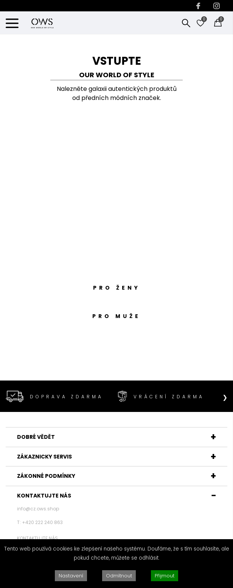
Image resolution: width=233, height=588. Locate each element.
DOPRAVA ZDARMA (66, 396)
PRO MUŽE (116, 316)
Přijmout (164, 575)
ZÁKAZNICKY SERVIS (44, 456)
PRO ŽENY (116, 288)
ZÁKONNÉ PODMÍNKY (46, 476)
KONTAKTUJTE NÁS (44, 495)
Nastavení (71, 575)
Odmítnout (119, 575)
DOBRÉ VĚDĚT (36, 437)
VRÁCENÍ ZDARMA (169, 396)
